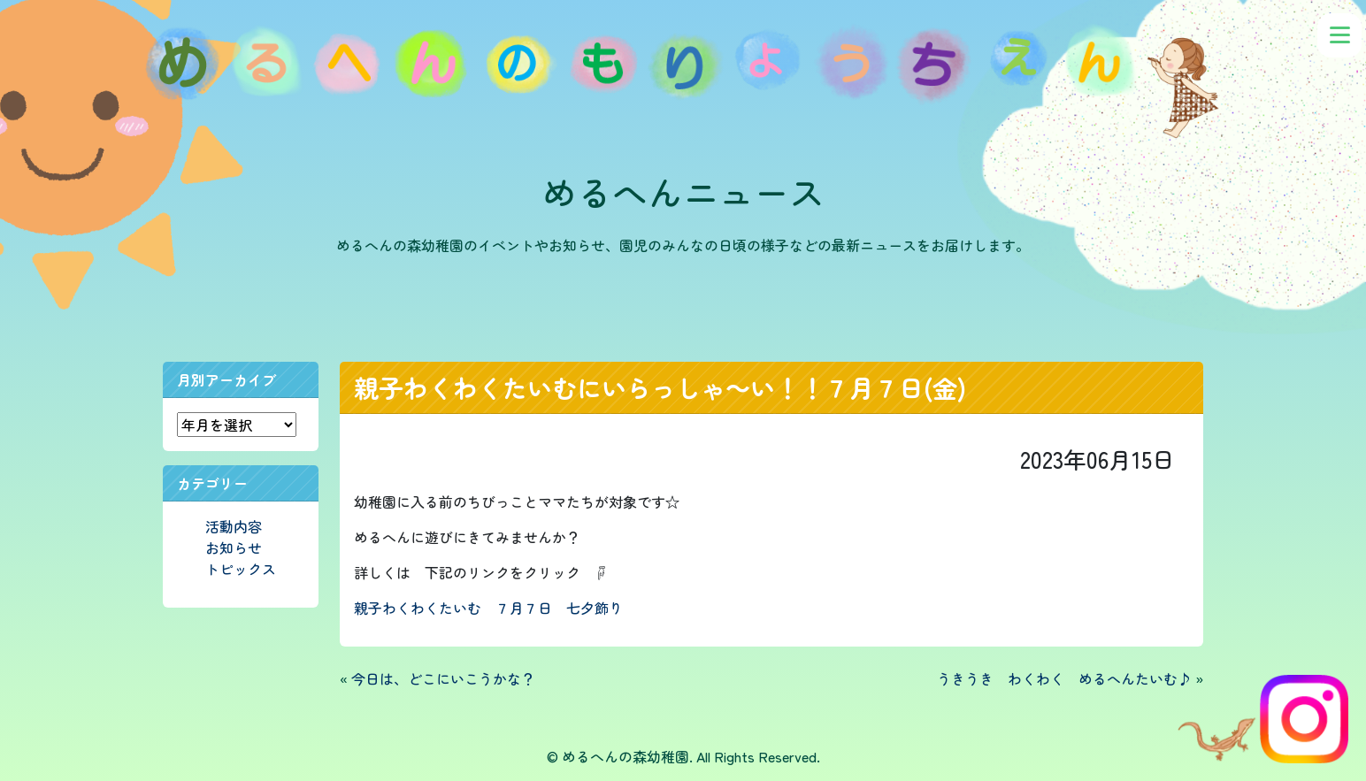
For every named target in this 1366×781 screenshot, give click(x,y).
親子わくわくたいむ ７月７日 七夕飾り (488, 607)
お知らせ (233, 547)
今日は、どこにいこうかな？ (443, 678)
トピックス (240, 568)
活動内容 (233, 526)
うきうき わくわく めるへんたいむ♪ (1064, 678)
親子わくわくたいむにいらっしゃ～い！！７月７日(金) (660, 387)
